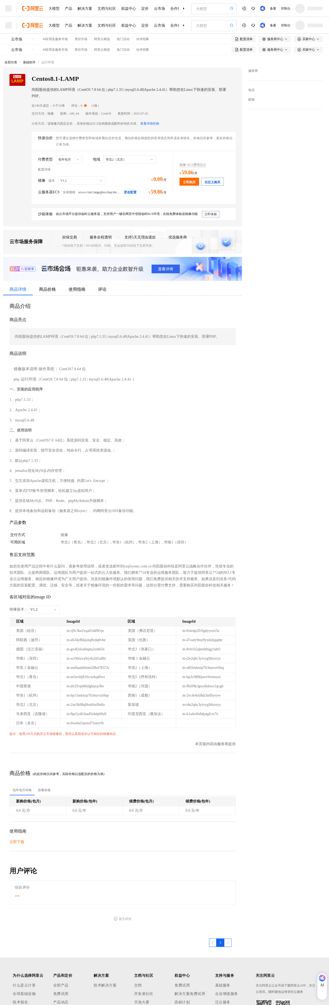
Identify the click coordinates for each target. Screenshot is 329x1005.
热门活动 (123, 39)
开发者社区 (143, 994)
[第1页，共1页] (220, 942)
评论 (102, 289)
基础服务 (222, 985)
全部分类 (10, 62)
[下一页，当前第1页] (227, 942)
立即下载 (16, 842)
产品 (68, 8)
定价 (145, 8)
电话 (251, 90)
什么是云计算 (24, 985)
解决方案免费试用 (190, 994)
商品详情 (17, 289)
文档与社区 (107, 8)
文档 (138, 985)
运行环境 (47, 62)
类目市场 (81, 39)
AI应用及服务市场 (55, 39)
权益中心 (128, 8)
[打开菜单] (8, 8)
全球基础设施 (24, 994)
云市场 (159, 8)
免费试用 (61, 994)
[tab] (22, 790)
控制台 (286, 8)
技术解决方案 (105, 985)
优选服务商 (177, 237)
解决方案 (85, 8)
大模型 (54, 8)
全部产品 (61, 985)
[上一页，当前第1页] (212, 942)
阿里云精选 (102, 39)
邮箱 (251, 99)
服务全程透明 (101, 237)
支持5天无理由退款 (140, 237)
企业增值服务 (226, 994)
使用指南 (77, 289)
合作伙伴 (177, 8)
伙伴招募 (142, 39)
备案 (273, 8)
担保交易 (69, 237)
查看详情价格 (149, 123)
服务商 (253, 71)
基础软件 (29, 62)
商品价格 (47, 289)
